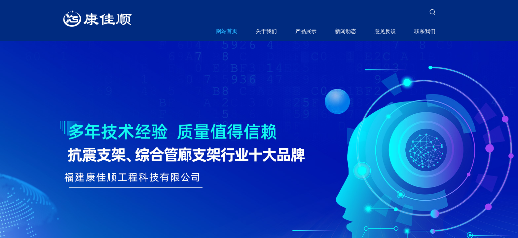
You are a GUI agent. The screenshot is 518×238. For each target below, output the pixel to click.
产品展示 (305, 31)
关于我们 (266, 31)
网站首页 (226, 31)
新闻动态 (345, 31)
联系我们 (424, 31)
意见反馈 (385, 31)
